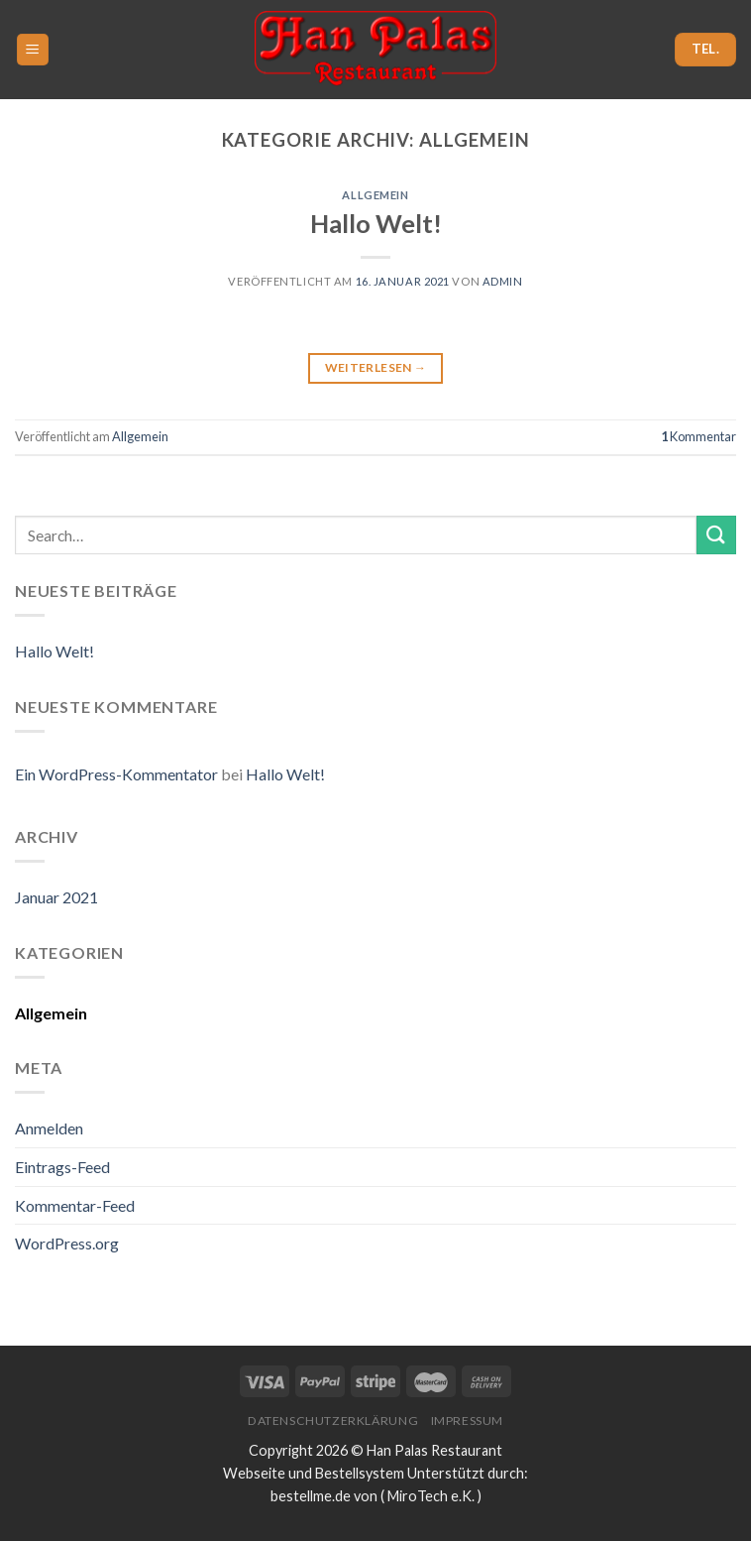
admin (503, 281)
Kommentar (698, 436)
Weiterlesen (376, 367)
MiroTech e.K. (431, 1495)
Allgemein (375, 194)
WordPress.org (67, 1243)
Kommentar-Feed (75, 1205)
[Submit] (716, 535)
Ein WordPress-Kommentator (116, 774)
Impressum (467, 1420)
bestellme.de (310, 1495)
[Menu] (33, 50)
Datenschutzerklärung (333, 1420)
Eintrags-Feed (62, 1166)
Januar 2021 (56, 897)
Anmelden (49, 1128)
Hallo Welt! (376, 223)
